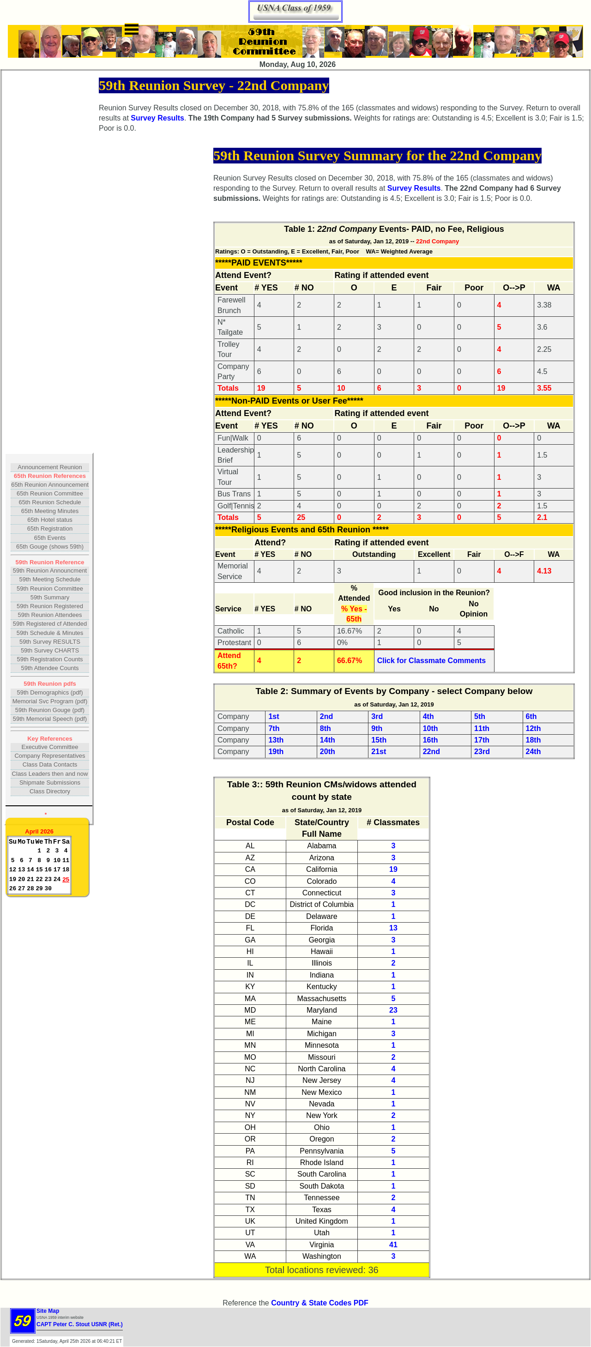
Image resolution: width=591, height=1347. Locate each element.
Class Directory (50, 791)
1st (273, 716)
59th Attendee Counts (49, 667)
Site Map (47, 1311)
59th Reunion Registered (50, 606)
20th (327, 751)
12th (533, 728)
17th (481, 740)
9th (376, 728)
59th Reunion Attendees (50, 614)
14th (327, 740)
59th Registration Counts (50, 659)
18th (533, 740)
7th (273, 728)
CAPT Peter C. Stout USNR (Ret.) (79, 1324)
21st (378, 751)
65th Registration (49, 528)
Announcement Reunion (50, 467)
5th (479, 716)
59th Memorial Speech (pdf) (50, 718)
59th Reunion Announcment (50, 570)
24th (533, 751)
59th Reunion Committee (50, 588)
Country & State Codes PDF (319, 1303)
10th (430, 728)
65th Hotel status (49, 519)
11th (481, 728)
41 (393, 1245)
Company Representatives (49, 755)
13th (275, 740)
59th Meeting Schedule (50, 579)
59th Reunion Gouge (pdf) (49, 710)
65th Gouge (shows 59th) (50, 546)
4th (428, 716)
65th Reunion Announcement (50, 484)
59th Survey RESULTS (49, 641)
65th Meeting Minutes (49, 510)
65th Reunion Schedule (49, 502)
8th (325, 728)
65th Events (50, 537)
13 (393, 928)
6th (531, 716)
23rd (482, 751)
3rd (377, 716)
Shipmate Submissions (49, 782)
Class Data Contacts (50, 764)
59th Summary (50, 597)
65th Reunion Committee (50, 493)
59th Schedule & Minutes (50, 632)
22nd (431, 751)
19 (393, 869)
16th (430, 740)
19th (275, 751)
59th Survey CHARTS (50, 650)
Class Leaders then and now (50, 773)
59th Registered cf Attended (50, 623)
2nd (326, 716)
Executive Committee (50, 746)
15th (378, 740)
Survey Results (157, 118)
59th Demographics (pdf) (50, 692)
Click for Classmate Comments (431, 660)
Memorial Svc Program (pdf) (50, 701)
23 (393, 1010)
